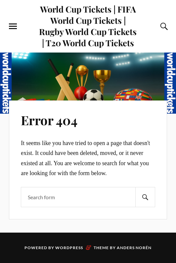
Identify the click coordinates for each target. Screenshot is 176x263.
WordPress (69, 247)
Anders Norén (134, 247)
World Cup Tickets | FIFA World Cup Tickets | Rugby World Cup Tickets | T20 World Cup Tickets (88, 25)
